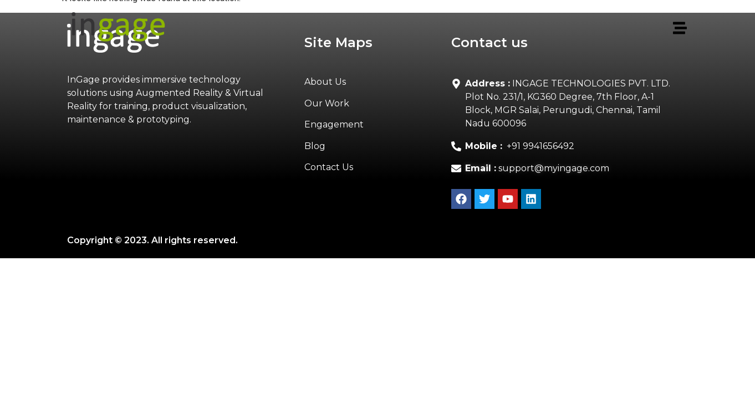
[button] (434, 29)
